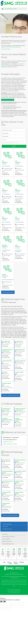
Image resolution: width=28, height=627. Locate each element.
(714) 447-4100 (18, 229)
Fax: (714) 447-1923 (18, 230)
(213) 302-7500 (5, 466)
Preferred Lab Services (6, 541)
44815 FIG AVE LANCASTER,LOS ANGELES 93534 (19, 170)
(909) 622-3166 (5, 485)
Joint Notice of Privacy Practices (6, 576)
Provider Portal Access (7, 529)
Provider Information (7, 524)
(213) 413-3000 (5, 424)
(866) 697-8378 (8, 441)
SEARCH (14, 146)
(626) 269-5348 (5, 201)
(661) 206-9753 (18, 173)
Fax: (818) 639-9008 (18, 368)
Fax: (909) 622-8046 (18, 477)
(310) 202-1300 (18, 378)
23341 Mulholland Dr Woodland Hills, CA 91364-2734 (19, 364)
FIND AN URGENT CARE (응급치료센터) (8, 553)
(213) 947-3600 (5, 389)
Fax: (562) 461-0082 (6, 378)
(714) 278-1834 (5, 229)
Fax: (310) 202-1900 (18, 379)
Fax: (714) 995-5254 (18, 467)
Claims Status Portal (5, 49)
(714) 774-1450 (5, 414)
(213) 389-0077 (20, 64)
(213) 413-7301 (5, 173)
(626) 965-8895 (18, 201)
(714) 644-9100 (5, 366)
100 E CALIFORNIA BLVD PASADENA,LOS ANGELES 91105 (7, 198)
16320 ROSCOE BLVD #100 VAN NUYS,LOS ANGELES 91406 (7, 256)
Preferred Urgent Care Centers (8, 536)
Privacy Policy (12, 572)
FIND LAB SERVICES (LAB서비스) (19, 552)
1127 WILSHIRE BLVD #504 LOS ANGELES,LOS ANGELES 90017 (7, 170)
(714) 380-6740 (18, 476)
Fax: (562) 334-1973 (5, 288)
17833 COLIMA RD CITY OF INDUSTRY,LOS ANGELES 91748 (19, 198)
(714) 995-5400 (18, 466)
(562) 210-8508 (5, 346)
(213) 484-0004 (5, 477)
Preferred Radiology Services (8, 543)
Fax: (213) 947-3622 (6, 390)
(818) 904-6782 (5, 258)
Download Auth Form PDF (7, 99)
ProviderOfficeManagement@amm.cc (13, 47)
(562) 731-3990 (5, 376)
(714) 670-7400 (18, 425)
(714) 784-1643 (18, 487)
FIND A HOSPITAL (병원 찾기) (14, 552)
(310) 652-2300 (5, 355)
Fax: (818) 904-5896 (5, 260)
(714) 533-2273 (18, 354)
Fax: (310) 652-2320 (6, 357)
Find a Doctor (5, 534)
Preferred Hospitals (6, 539)
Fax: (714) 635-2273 (18, 355)
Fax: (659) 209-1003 (19, 258)
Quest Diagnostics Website (11, 444)
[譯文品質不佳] (4, 602)
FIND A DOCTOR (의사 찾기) (2, 552)
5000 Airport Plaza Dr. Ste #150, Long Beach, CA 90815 (14, 591)
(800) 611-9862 (4, 65)
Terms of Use (16, 572)
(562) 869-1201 (5, 286)
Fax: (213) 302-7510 (6, 467)
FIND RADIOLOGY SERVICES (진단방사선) (25, 553)
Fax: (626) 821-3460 (18, 499)
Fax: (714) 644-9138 (6, 368)
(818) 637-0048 (18, 367)
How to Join (5, 526)
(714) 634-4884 (18, 346)
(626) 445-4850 (18, 498)
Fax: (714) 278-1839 (5, 230)
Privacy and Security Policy (14, 577)
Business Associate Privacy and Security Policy (19, 576)
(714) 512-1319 (18, 257)
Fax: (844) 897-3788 (5, 174)
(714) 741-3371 (18, 414)
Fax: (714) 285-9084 (18, 488)
